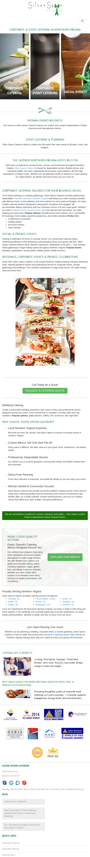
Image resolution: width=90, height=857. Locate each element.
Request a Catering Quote (44, 390)
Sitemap (5, 789)
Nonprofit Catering (10, 849)
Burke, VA (67, 599)
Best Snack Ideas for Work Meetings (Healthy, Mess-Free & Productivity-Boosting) (20, 813)
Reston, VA (40, 601)
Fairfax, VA (13, 604)
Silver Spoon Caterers (25, 168)
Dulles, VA (12, 601)
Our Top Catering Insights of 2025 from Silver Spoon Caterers (22, 826)
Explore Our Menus (65, 557)
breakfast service (19, 210)
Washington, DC (42, 604)
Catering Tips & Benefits (17, 653)
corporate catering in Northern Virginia (30, 198)
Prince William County (45, 599)
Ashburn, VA (68, 604)
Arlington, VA (68, 601)
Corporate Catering (10, 843)
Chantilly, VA (13, 599)
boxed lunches (34, 210)
